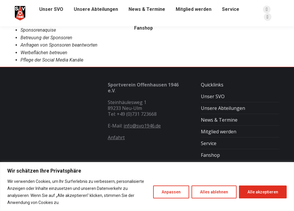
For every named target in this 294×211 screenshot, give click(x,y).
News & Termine (219, 120)
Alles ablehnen (214, 192)
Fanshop (210, 155)
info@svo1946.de (142, 125)
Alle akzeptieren (262, 192)
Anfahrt (116, 137)
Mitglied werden (218, 132)
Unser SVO (213, 96)
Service (208, 143)
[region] (147, 186)
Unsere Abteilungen (223, 108)
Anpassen (171, 192)
